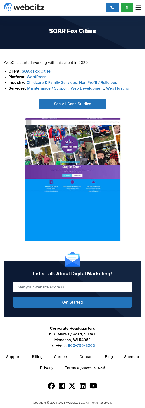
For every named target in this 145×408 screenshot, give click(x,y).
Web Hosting (117, 88)
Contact (87, 356)
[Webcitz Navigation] (138, 7)
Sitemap (131, 356)
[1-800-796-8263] (112, 7)
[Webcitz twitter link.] (72, 386)
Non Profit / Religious (98, 82)
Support (13, 356)
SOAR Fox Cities (36, 71)
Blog (109, 356)
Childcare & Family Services (51, 82)
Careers (61, 356)
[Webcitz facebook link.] (51, 386)
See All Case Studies (72, 104)
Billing (37, 356)
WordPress (37, 77)
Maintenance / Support (47, 88)
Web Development (87, 88)
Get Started (72, 302)
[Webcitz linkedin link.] (83, 386)
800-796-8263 (81, 345)
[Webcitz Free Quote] (127, 7)
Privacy (47, 367)
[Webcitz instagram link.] (62, 386)
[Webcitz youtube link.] (93, 386)
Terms (85, 367)
